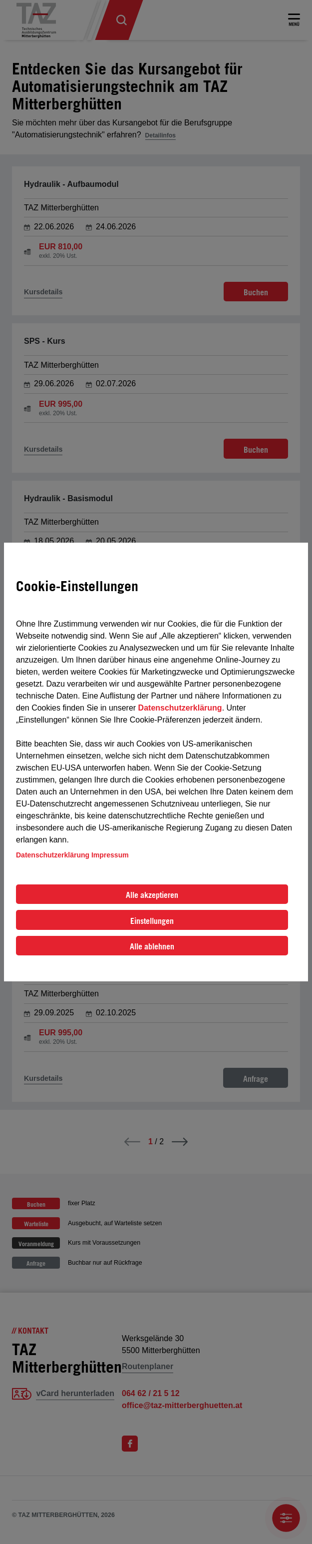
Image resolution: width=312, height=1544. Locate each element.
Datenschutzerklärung (180, 708)
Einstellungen (152, 921)
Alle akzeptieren (152, 895)
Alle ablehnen (152, 946)
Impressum (110, 855)
